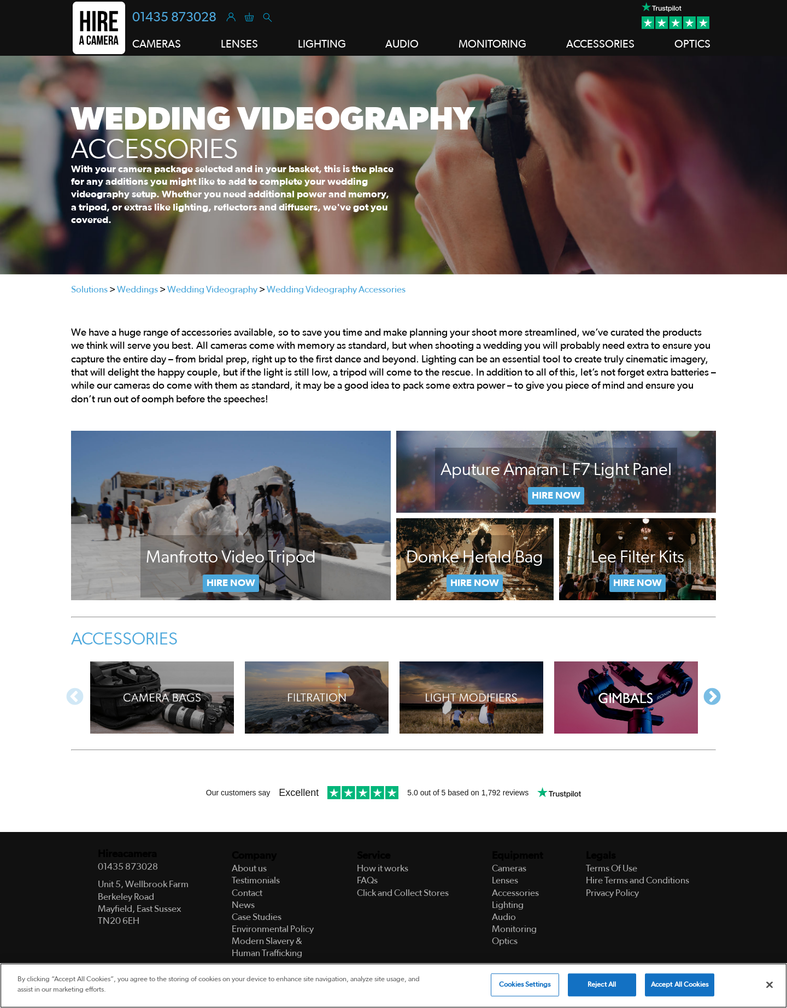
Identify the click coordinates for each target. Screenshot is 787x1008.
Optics (692, 44)
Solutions (89, 289)
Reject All (602, 984)
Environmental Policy (273, 929)
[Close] (769, 985)
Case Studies (256, 917)
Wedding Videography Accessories (336, 289)
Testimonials (256, 880)
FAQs (367, 880)
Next (712, 697)
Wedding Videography (212, 289)
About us (249, 868)
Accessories (600, 44)
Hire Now (231, 583)
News (243, 905)
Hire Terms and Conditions (637, 880)
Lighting (322, 44)
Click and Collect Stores (403, 893)
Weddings (137, 289)
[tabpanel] (393, 165)
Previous (75, 697)
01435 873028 (174, 17)
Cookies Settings (524, 984)
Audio (402, 44)
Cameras (156, 44)
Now (474, 583)
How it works (382, 868)
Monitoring (492, 44)
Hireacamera (127, 854)
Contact (247, 893)
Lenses (239, 44)
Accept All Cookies (679, 984)
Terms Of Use (611, 868)
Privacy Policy (612, 893)
